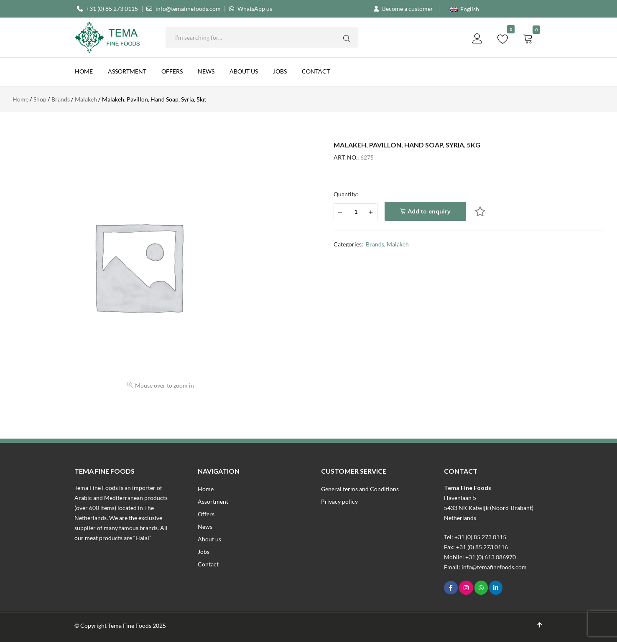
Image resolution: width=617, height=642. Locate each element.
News (206, 71)
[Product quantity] (355, 212)
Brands (375, 244)
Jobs (280, 71)
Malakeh (398, 244)
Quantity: (346, 194)
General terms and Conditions (360, 488)
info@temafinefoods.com (188, 8)
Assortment (127, 71)
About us (243, 71)
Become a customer (407, 8)
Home (84, 71)
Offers (172, 71)
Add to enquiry (429, 211)
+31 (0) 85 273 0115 (112, 8)
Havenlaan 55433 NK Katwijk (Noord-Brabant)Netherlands (488, 507)
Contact (316, 71)
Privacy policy (339, 501)
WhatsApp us (254, 8)
